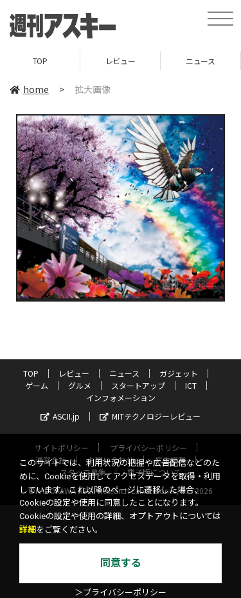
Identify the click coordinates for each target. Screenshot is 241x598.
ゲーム (36, 385)
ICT (191, 385)
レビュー (120, 60)
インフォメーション (121, 397)
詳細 (27, 529)
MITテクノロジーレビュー (150, 416)
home (29, 89)
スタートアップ (138, 385)
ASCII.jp (60, 416)
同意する (120, 563)
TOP (40, 60)
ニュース (200, 60)
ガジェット (178, 373)
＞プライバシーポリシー (120, 592)
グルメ (79, 385)
